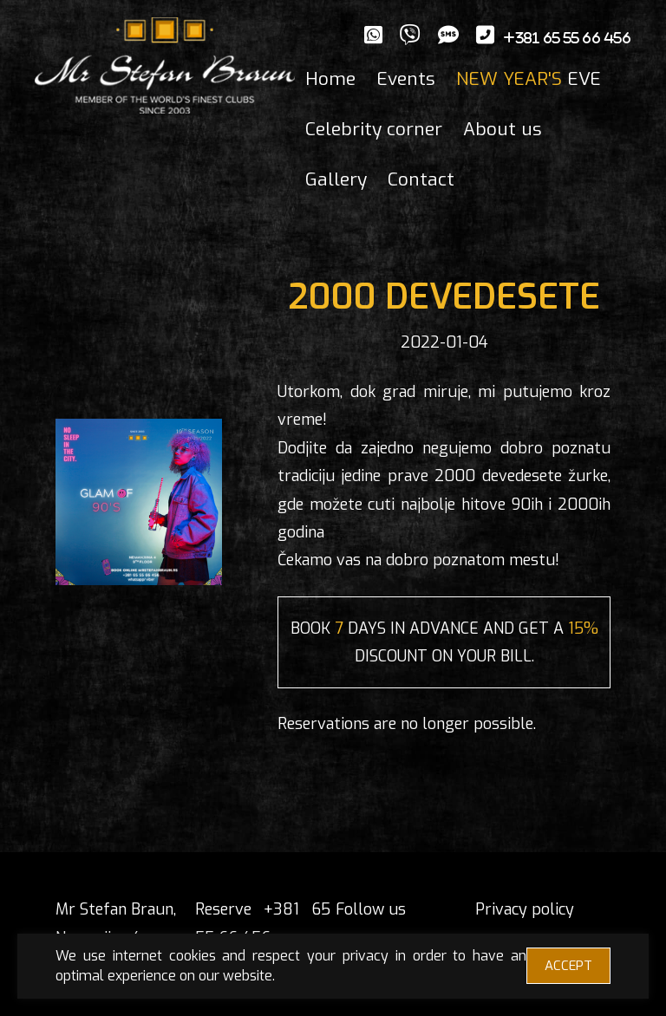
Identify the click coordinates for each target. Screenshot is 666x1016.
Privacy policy (524, 909)
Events (405, 79)
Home (330, 79)
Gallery (336, 179)
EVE (528, 79)
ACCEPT (568, 965)
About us (502, 129)
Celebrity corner (373, 129)
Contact (421, 179)
